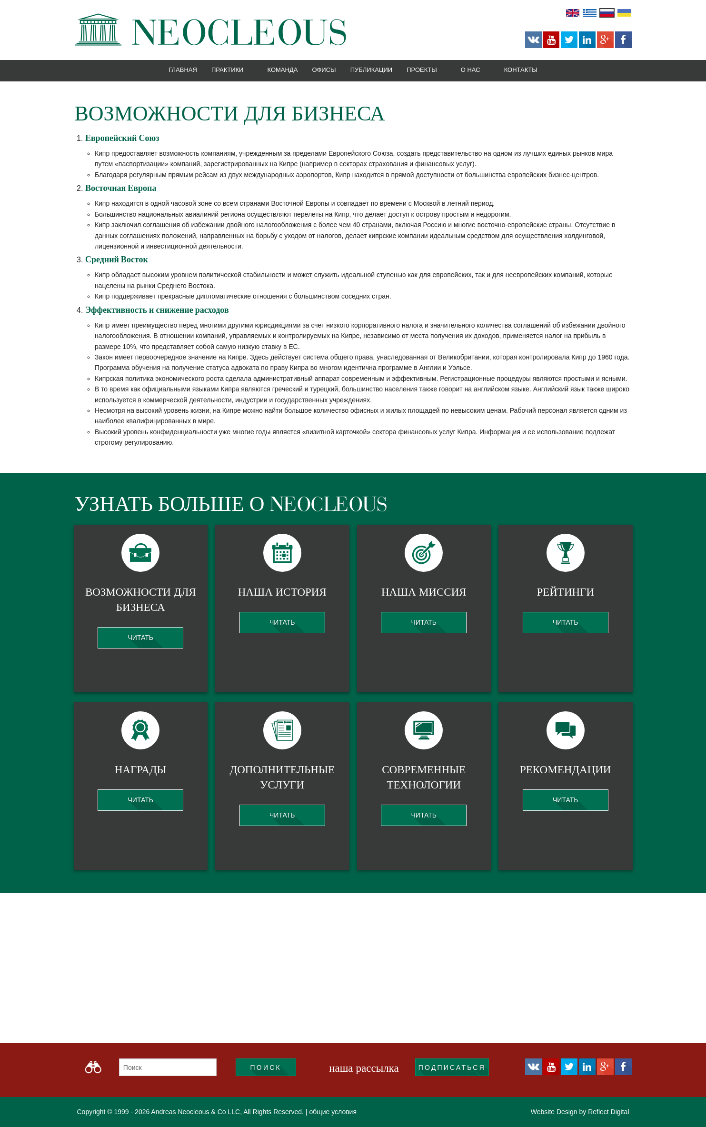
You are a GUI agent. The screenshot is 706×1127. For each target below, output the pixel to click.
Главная (183, 69)
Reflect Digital (608, 1112)
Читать (140, 637)
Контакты (520, 69)
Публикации (371, 69)
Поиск (265, 1067)
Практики (227, 69)
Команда (282, 69)
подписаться (452, 1067)
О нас (470, 69)
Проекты (422, 69)
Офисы (324, 69)
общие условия (333, 1112)
